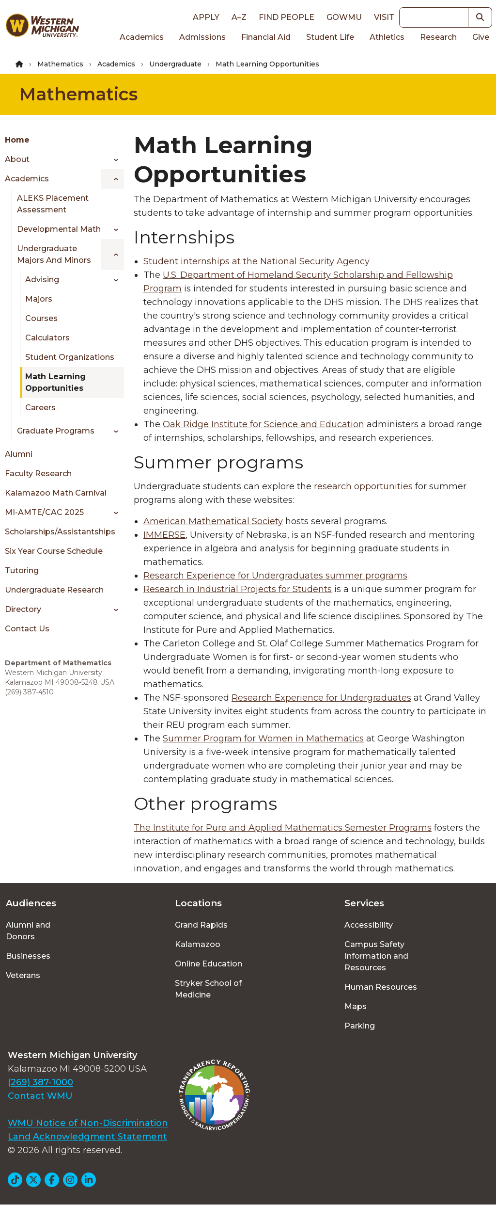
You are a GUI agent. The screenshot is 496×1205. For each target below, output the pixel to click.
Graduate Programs (55, 430)
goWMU (344, 17)
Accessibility (368, 925)
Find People (286, 17)
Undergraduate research (54, 589)
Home (17, 140)
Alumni (18, 454)
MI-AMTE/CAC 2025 (44, 512)
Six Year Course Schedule (54, 551)
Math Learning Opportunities (55, 382)
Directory (23, 609)
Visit (384, 17)
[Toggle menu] (112, 159)
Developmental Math (59, 229)
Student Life (330, 37)
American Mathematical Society (213, 521)
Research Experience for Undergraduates (321, 697)
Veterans (23, 975)
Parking (359, 1025)
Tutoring (22, 570)
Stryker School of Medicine (208, 989)
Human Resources (380, 987)
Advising (42, 279)
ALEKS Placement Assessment (53, 203)
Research (438, 37)
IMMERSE (164, 535)
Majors (38, 299)
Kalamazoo (197, 944)
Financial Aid (266, 37)
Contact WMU (40, 1096)
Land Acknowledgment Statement (87, 1136)
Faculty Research (38, 473)
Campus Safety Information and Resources (376, 956)
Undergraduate (175, 64)
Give (480, 37)
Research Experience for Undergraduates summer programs (275, 575)
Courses (41, 318)
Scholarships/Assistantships (60, 531)
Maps (355, 1006)
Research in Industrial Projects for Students (237, 589)
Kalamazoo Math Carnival (56, 493)
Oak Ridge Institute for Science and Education (263, 424)
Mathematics (60, 64)
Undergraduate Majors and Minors (54, 254)
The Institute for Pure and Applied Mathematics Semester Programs (283, 827)
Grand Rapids (201, 925)
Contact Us (27, 628)
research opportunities (363, 486)
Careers (40, 407)
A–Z (239, 17)
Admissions (202, 37)
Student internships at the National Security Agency (256, 261)
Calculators (47, 337)
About (17, 159)
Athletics (387, 37)
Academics (142, 37)
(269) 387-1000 (40, 1082)
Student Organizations (69, 357)
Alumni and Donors (28, 930)
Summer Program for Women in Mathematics (263, 738)
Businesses (28, 956)
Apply (206, 17)
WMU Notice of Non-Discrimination (88, 1123)
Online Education (208, 963)
